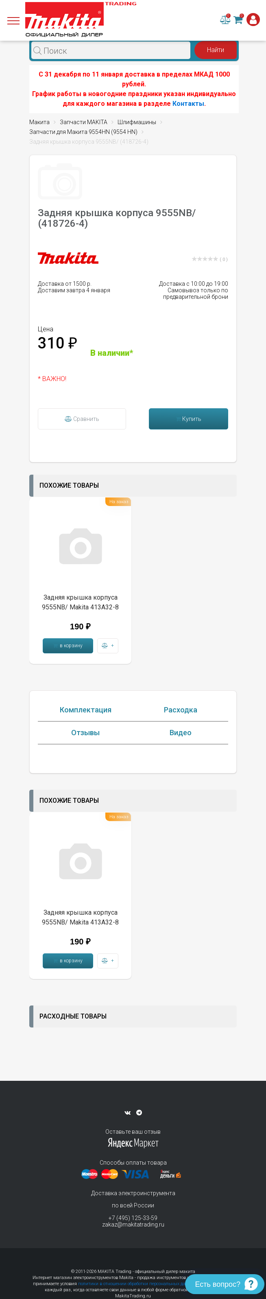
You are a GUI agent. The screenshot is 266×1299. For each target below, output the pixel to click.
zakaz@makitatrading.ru (133, 1224)
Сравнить (82, 419)
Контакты (188, 103)
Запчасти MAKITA (83, 122)
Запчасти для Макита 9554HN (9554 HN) (83, 132)
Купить (188, 419)
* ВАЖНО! (52, 379)
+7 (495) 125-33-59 (133, 1218)
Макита (39, 122)
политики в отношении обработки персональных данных (137, 1283)
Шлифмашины (137, 122)
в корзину (68, 645)
